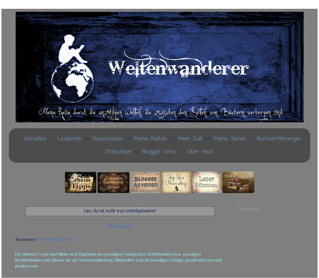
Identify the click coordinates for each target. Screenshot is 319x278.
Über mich (200, 152)
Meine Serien (230, 139)
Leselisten (70, 139)
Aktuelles (35, 139)
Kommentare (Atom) (56, 239)
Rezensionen (108, 139)
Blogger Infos (159, 152)
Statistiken (118, 152)
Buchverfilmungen (279, 139)
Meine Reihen (150, 139)
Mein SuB (190, 139)
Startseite (119, 226)
